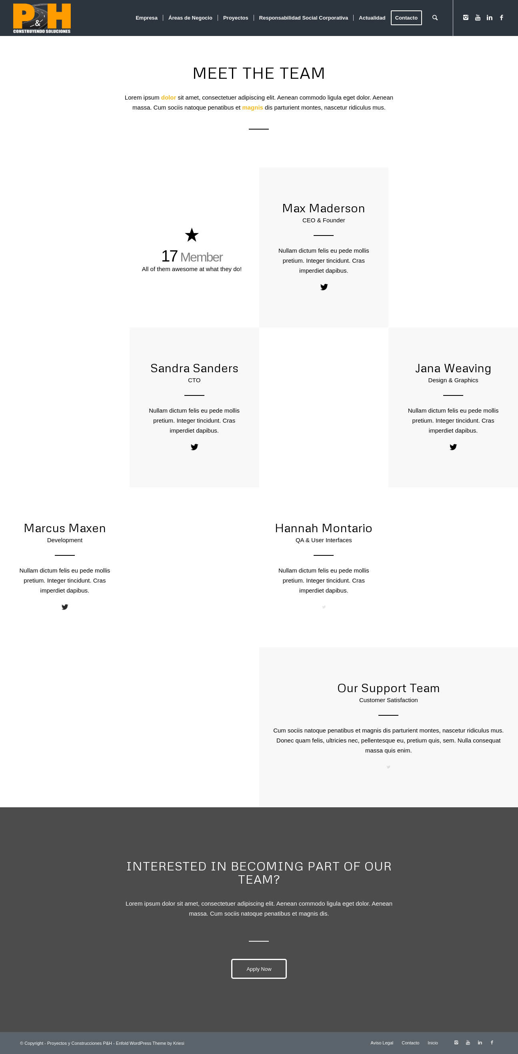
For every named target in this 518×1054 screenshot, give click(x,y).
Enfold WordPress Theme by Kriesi (150, 1043)
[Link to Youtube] (478, 18)
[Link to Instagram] (466, 18)
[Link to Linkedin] (490, 18)
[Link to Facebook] (502, 18)
